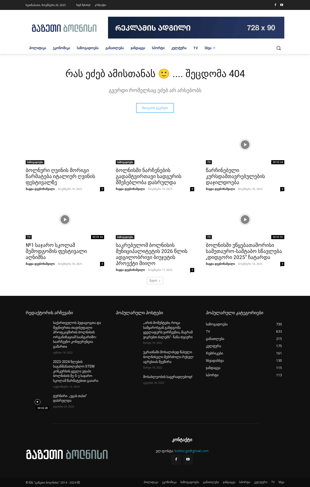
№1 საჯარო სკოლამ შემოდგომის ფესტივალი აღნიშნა (56, 251)
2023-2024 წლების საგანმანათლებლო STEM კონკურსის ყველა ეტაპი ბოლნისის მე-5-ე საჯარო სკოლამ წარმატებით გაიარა (75, 371)
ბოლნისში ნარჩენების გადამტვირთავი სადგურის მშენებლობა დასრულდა (148, 176)
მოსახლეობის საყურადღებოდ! (167, 377)
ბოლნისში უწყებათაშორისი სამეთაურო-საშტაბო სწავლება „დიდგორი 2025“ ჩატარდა (244, 251)
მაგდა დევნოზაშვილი (40, 189)
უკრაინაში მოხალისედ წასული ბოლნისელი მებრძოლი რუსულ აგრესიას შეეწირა (168, 356)
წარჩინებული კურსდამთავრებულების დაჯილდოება (235, 176)
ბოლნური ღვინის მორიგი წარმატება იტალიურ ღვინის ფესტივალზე (60, 176)
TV (208, 162)
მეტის (155, 280)
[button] (278, 48)
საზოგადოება (35, 162)
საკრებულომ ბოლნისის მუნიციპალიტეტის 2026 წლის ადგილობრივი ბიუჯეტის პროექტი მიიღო (151, 254)
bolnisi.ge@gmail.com (192, 450)
